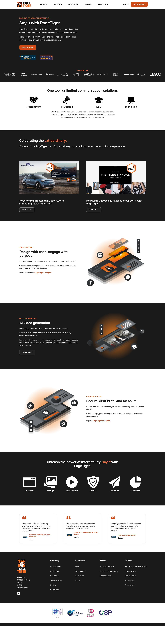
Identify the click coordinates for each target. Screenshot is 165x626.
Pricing (53, 585)
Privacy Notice (130, 571)
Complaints (54, 590)
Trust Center (130, 585)
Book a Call (54, 571)
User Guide (79, 576)
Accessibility (129, 580)
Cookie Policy (130, 576)
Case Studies (80, 571)
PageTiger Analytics (101, 421)
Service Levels (105, 576)
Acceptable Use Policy (109, 571)
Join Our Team (56, 580)
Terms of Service (107, 566)
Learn (77, 580)
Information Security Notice (136, 566)
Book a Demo (55, 566)
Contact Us (54, 576)
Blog (77, 566)
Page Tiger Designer (43, 273)
